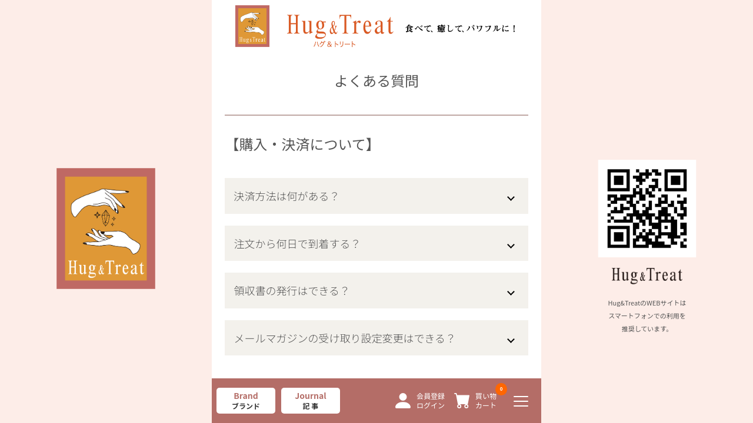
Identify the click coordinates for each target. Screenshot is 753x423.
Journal (310, 400)
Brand (246, 400)
